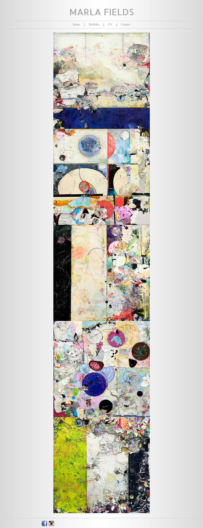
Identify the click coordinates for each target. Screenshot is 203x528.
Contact (125, 24)
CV (110, 24)
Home (76, 24)
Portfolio (94, 24)
